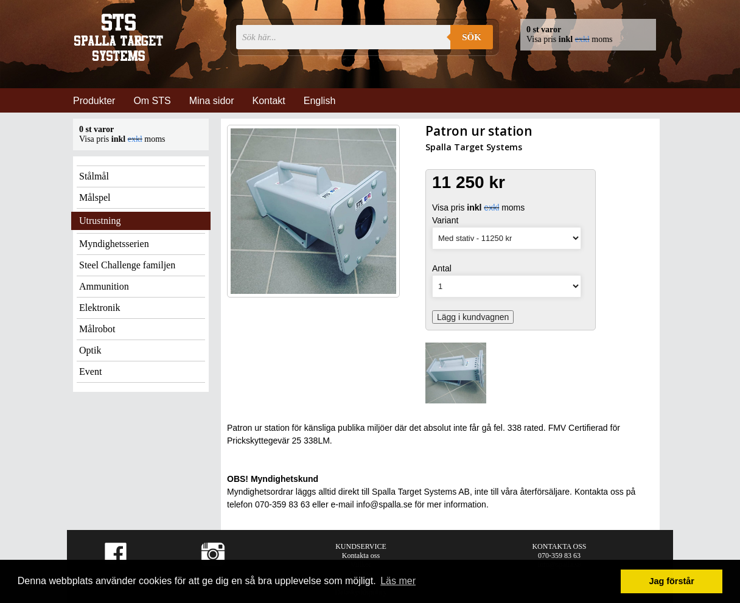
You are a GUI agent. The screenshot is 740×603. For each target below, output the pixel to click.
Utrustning (99, 220)
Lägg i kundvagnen (473, 317)
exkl (582, 39)
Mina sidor (211, 101)
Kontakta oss (361, 555)
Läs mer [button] (398, 581)
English (319, 101)
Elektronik (99, 307)
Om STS (151, 101)
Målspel (95, 197)
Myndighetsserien (114, 244)
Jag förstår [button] (671, 581)
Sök (471, 37)
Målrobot (97, 329)
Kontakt (269, 101)
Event (90, 371)
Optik (90, 350)
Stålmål (94, 176)
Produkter (94, 101)
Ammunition (104, 286)
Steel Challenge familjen (127, 265)
